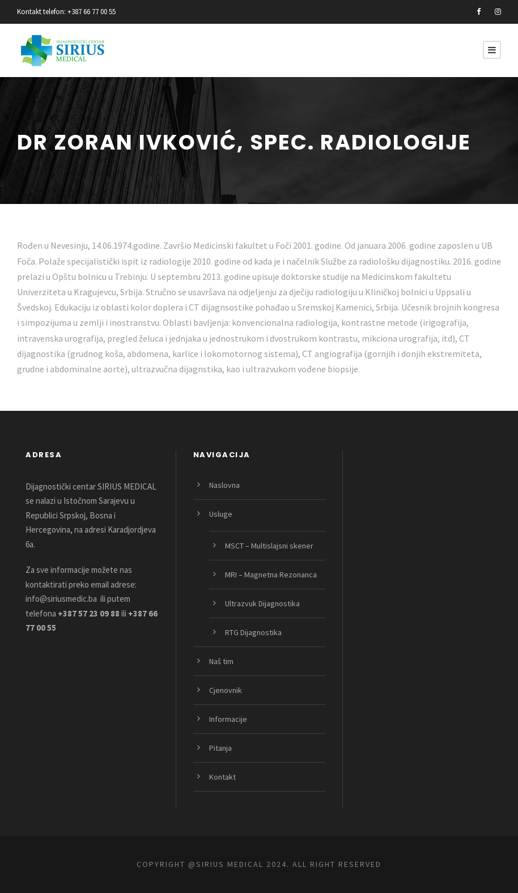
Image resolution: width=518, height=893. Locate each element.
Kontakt (222, 777)
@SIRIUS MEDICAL (226, 864)
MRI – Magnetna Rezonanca (271, 574)
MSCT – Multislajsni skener (269, 546)
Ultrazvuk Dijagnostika (262, 603)
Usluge (220, 514)
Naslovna (224, 485)
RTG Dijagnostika (253, 632)
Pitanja (220, 748)
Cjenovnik (225, 690)
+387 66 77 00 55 (91, 11)
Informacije (228, 719)
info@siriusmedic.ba (61, 598)
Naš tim (221, 661)
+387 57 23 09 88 (89, 613)
